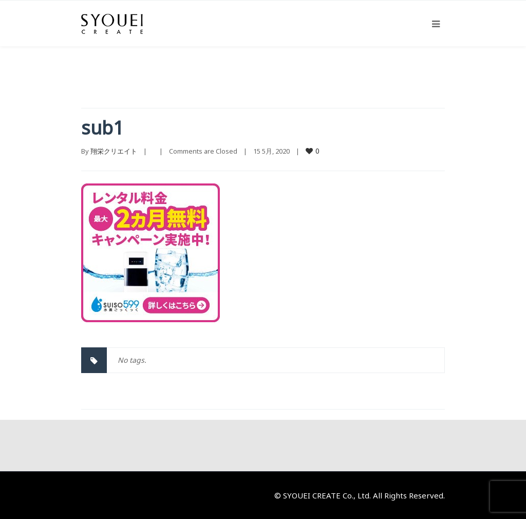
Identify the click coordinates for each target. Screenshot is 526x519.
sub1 (102, 127)
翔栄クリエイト (113, 151)
